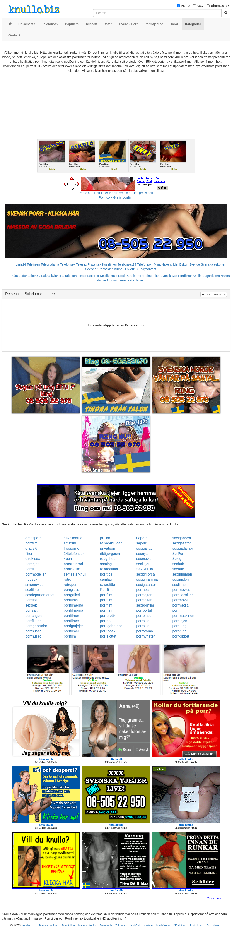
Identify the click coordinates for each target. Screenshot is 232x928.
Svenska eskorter (213, 264)
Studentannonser (74, 276)
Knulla (197, 276)
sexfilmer (179, 585)
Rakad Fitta (151, 276)
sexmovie (144, 559)
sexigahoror (181, 538)
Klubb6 (119, 269)
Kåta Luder (19, 276)
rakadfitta (107, 585)
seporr (141, 543)
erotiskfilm (72, 569)
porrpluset (144, 616)
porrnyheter (145, 636)
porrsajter (144, 595)
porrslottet (108, 636)
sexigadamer (182, 548)
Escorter (93, 276)
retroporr (71, 585)
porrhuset (33, 631)
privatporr (108, 548)
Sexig (176, 559)
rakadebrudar (111, 543)
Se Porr (178, 554)
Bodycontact (147, 269)
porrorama (144, 631)
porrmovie (180, 600)
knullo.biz (28, 925)
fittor (28, 554)
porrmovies (181, 590)
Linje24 (21, 264)
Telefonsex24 (127, 264)
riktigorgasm (110, 554)
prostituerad (73, 564)
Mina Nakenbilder (166, 264)
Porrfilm (106, 590)
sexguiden (180, 579)
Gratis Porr (135, 276)
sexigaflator (181, 543)
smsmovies (34, 585)
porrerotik (108, 616)
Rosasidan (105, 269)
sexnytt (142, 554)
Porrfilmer (185, 276)
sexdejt (31, 605)
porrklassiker (182, 595)
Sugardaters (211, 276)
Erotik (122, 276)
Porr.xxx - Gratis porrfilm (116, 197)
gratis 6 (31, 548)
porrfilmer (71, 616)
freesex (31, 579)
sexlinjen (143, 564)
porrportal (144, 610)
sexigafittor (145, 548)
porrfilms (71, 600)
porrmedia (180, 605)
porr (175, 610)
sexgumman (182, 574)
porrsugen (33, 616)
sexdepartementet (39, 595)
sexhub (178, 564)
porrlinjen (179, 621)
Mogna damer (116, 280)
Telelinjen (33, 264)
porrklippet (180, 636)
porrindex (107, 631)
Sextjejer (91, 269)
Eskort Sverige (189, 264)
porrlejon (32, 564)
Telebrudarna (50, 264)
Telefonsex (67, 264)
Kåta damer (136, 280)
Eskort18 (131, 269)
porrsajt (31, 610)
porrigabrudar (36, 626)
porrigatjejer (73, 626)
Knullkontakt (108, 276)
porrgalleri (72, 595)
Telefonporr (145, 264)
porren (105, 621)
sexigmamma (147, 579)
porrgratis (71, 590)
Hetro (185, 5)
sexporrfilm (145, 605)
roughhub (108, 559)
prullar (105, 538)
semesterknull (75, 574)
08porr (141, 538)
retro (67, 579)
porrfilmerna (73, 605)
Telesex (81, 264)
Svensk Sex (168, 276)
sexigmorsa (145, 574)
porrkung (179, 626)
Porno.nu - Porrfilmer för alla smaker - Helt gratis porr (116, 193)
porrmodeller (35, 574)
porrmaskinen (183, 616)
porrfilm (31, 543)
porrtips (106, 574)
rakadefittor (109, 569)
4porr (68, 559)
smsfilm (70, 543)
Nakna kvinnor (51, 276)
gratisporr (33, 538)
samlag (106, 564)
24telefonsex (74, 554)
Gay (200, 5)
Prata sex (94, 264)
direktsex (32, 559)
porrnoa (142, 590)
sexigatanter (146, 585)
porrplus (142, 621)
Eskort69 (34, 276)
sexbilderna (73, 538)
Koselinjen (109, 264)
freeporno (72, 548)
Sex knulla (144, 569)
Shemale (217, 5)
